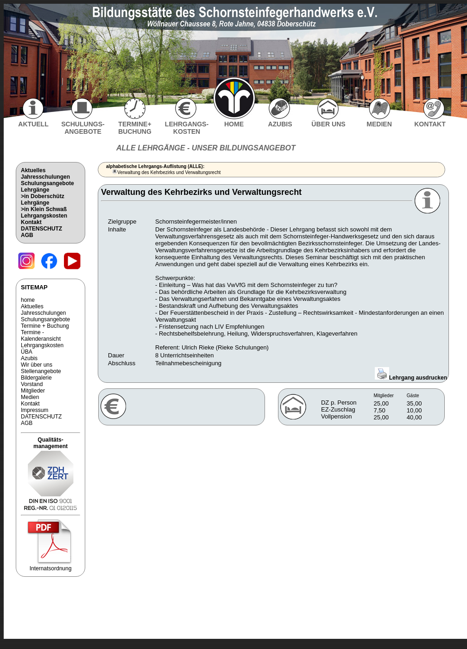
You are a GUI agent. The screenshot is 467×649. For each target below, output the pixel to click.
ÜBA (26, 352)
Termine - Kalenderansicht (41, 335)
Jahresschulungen (45, 177)
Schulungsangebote (47, 183)
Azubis (29, 358)
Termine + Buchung (45, 326)
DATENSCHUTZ (41, 228)
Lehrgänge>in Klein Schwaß (44, 206)
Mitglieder (33, 390)
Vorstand (32, 384)
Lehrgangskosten (44, 215)
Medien (30, 397)
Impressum (34, 410)
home (28, 300)
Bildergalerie (36, 377)
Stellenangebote (41, 371)
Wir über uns (36, 365)
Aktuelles (33, 170)
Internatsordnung (50, 566)
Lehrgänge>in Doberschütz (42, 193)
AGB (27, 235)
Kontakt (31, 222)
